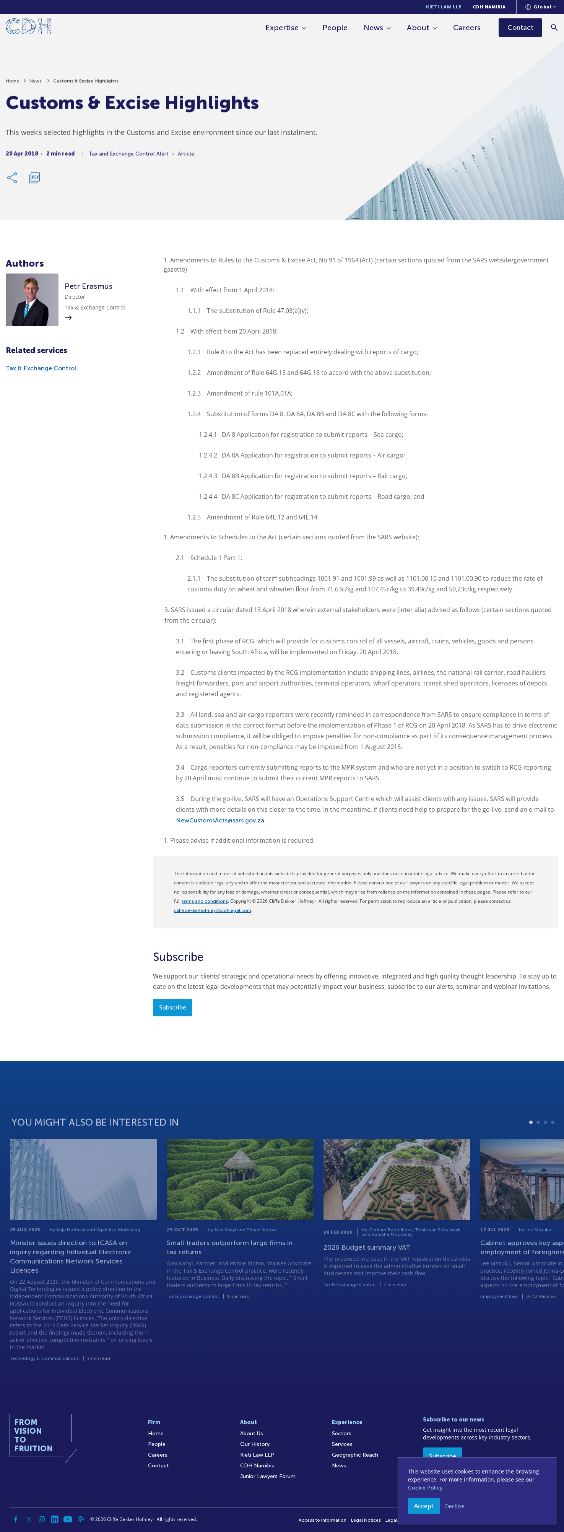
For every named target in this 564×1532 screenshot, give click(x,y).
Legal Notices (366, 1520)
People (335, 27)
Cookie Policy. (426, 1488)
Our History (255, 1444)
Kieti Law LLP (444, 7)
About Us (251, 1433)
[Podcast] (81, 1519)
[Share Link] (12, 181)
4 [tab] (552, 1141)
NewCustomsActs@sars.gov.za (220, 820)
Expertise (282, 27)
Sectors (341, 1433)
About (418, 27)
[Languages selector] (540, 6)
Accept (424, 1506)
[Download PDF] (34, 181)
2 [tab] (538, 1141)
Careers (467, 27)
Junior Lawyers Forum (268, 1476)
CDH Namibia (489, 7)
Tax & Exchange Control (41, 368)
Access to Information (322, 1520)
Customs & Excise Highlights (86, 84)
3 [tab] (545, 1141)
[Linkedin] (55, 1519)
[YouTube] (68, 1519)
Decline (454, 1506)
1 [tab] (531, 1141)
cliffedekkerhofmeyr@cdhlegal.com (212, 910)
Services (342, 1444)
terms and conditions (205, 901)
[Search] (554, 27)
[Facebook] (16, 1519)
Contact (158, 1465)
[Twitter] (29, 1519)
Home (12, 84)
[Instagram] (42, 1519)
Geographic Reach (355, 1455)
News (373, 27)
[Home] (28, 27)
